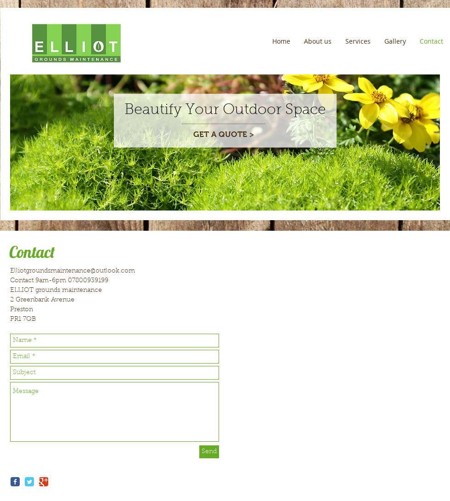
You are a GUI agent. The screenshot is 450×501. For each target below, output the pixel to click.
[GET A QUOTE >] (223, 135)
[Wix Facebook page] (15, 481)
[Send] (209, 451)
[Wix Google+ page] (43, 481)
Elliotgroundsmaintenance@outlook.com (72, 271)
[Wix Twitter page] (29, 481)
